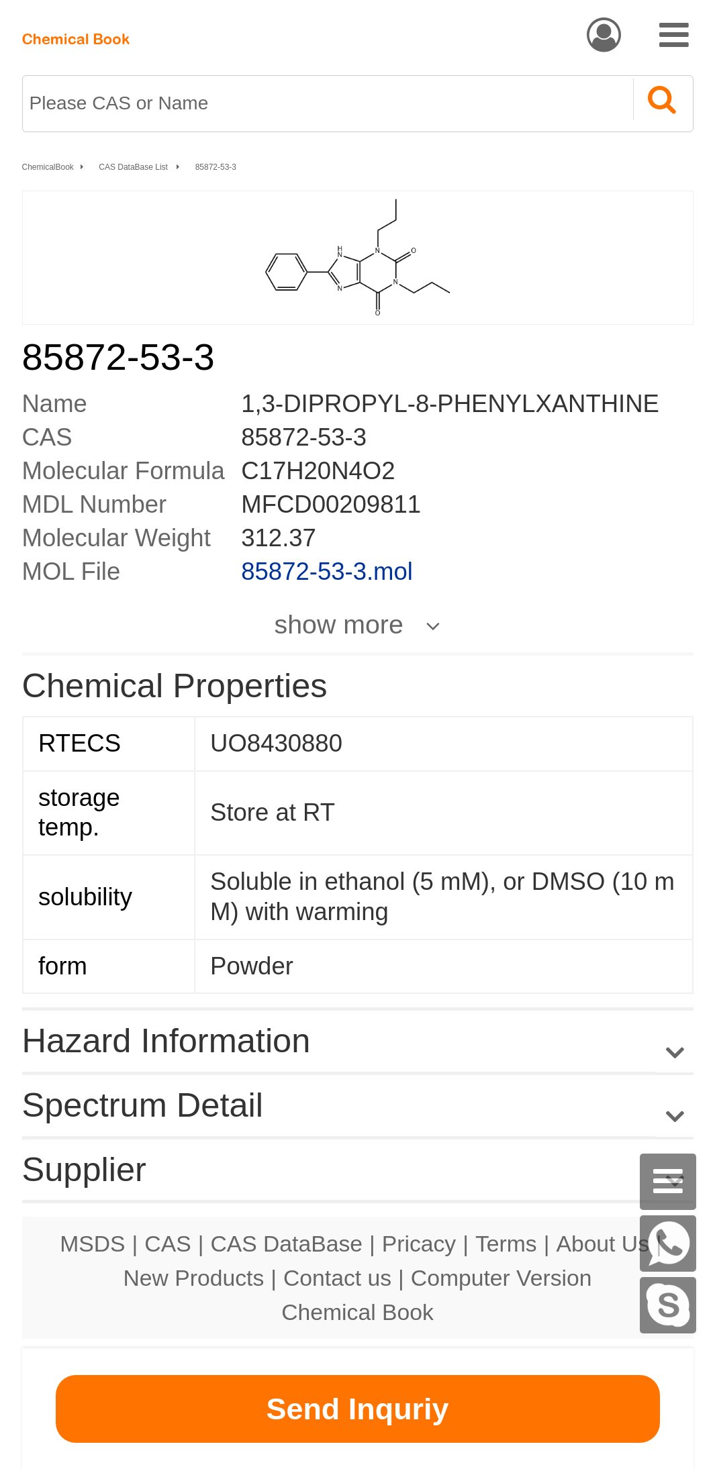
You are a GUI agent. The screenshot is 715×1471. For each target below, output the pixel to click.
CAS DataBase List (134, 167)
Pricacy (419, 1243)
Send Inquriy (357, 1409)
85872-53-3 (215, 167)
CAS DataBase (286, 1243)
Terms (506, 1243)
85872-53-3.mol (327, 571)
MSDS (92, 1243)
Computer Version (501, 1277)
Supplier (84, 1169)
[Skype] (668, 1305)
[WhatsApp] (668, 1243)
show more (339, 624)
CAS (167, 1243)
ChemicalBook (48, 167)
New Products (194, 1277)
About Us (602, 1243)
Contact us (337, 1277)
